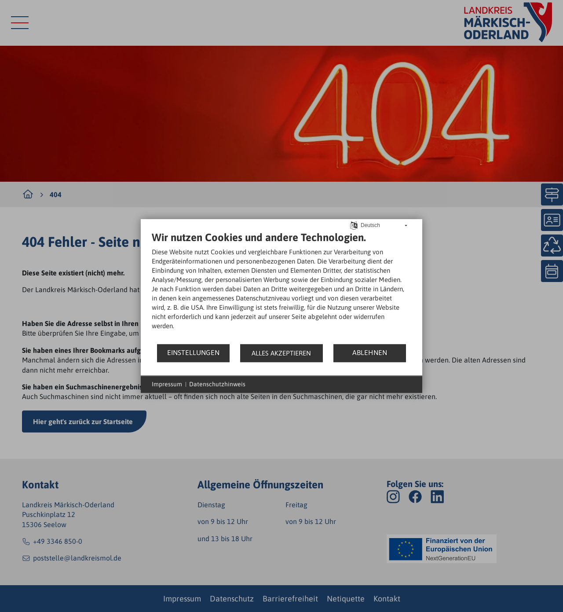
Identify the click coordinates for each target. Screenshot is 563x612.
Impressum (167, 384)
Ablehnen (369, 352)
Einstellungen (193, 352)
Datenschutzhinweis (217, 384)
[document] (281, 287)
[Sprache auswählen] (353, 224)
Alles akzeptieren (281, 353)
